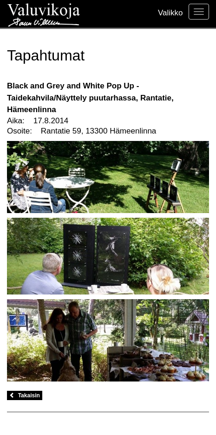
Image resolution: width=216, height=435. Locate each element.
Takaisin (24, 395)
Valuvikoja (43, 14)
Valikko (170, 12)
